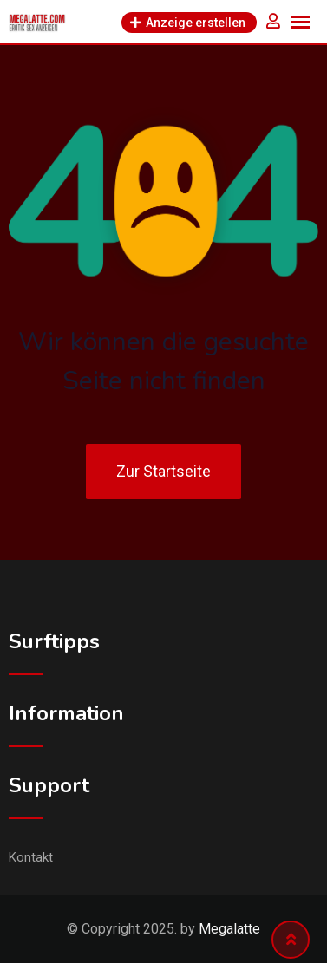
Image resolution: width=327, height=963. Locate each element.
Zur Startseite (163, 471)
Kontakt (31, 857)
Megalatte (229, 929)
